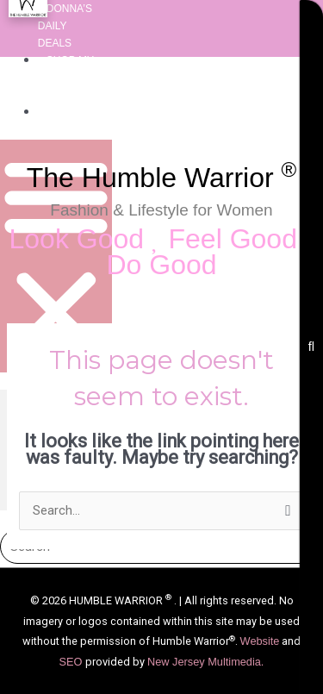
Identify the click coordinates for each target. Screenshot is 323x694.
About (64, 112)
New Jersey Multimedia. (205, 661)
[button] (56, 256)
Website (260, 641)
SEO (72, 661)
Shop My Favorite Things (66, 77)
